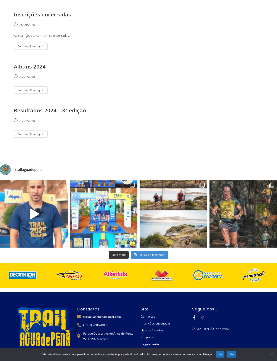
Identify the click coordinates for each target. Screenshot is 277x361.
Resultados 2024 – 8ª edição (50, 110)
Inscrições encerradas (42, 14)
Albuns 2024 (30, 66)
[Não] (271, 354)
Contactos (148, 316)
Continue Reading (33, 45)
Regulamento (150, 344)
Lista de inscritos (152, 330)
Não (231, 354)
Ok (220, 354)
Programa (147, 337)
